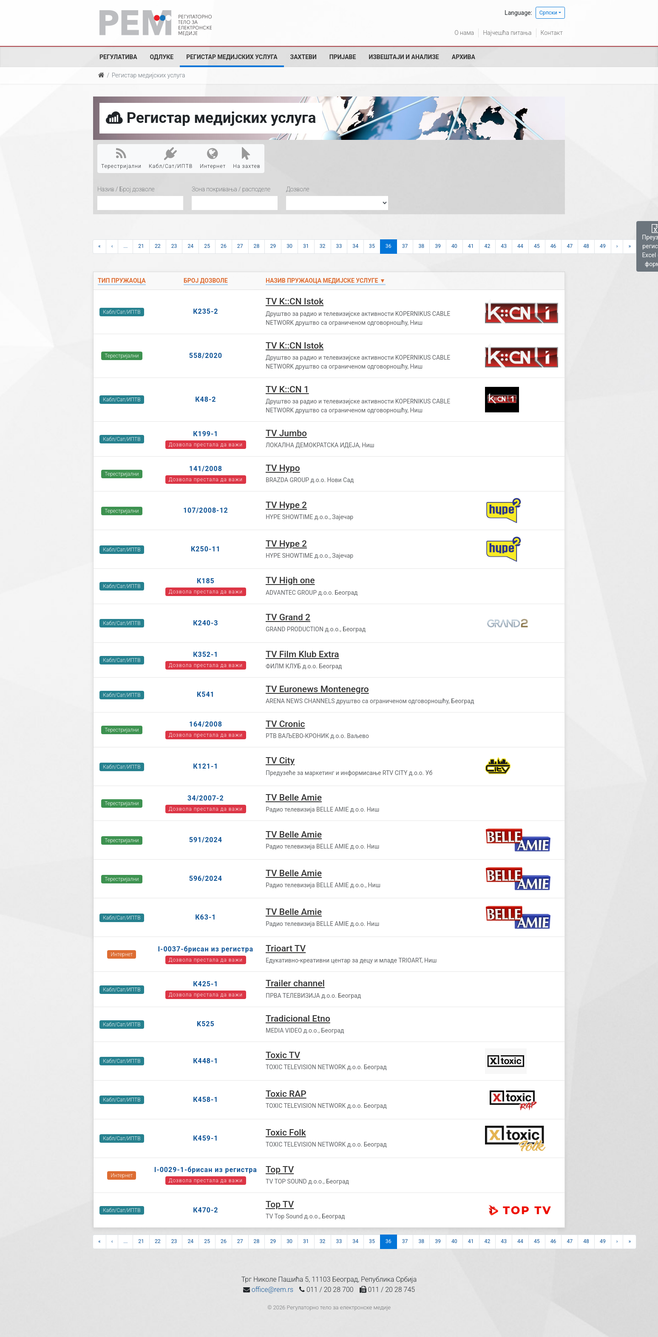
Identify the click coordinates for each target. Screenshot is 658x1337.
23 (174, 246)
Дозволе (297, 189)
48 (586, 246)
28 (257, 246)
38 (421, 246)
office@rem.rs (272, 1290)
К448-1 (205, 1061)
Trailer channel (295, 983)
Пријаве (342, 57)
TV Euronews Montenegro (317, 689)
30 (289, 246)
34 (355, 246)
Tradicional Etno (298, 1018)
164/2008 (205, 724)
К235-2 (205, 311)
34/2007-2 (205, 798)
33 (339, 246)
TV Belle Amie (294, 797)
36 (388, 246)
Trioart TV (286, 948)
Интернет (213, 158)
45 (537, 246)
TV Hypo (283, 468)
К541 (206, 694)
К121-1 (205, 766)
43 (504, 246)
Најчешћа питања (507, 32)
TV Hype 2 (286, 505)
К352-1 (205, 654)
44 (520, 246)
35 (372, 246)
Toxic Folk (286, 1132)
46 (553, 246)
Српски (548, 13)
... (125, 246)
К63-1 (205, 917)
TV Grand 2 (288, 617)
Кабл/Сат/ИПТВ (171, 158)
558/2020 (205, 356)
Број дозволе (205, 280)
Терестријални (121, 158)
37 (405, 246)
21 (141, 246)
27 (240, 246)
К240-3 (205, 623)
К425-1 (205, 984)
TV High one (290, 580)
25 (207, 246)
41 (471, 246)
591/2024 (205, 840)
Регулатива (118, 57)
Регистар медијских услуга (231, 57)
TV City (280, 760)
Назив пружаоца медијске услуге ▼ (326, 280)
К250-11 (206, 549)
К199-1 (205, 434)
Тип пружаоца (122, 280)
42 (488, 246)
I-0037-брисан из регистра (205, 949)
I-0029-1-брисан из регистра (205, 1170)
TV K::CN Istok (294, 301)
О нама (464, 32)
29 (273, 246)
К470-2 (205, 1210)
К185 (206, 581)
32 (323, 246)
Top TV (280, 1169)
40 (454, 246)
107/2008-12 (205, 510)
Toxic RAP (286, 1094)
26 (224, 246)
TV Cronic (285, 724)
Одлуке (162, 57)
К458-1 (205, 1100)
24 (190, 246)
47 (570, 246)
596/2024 (205, 878)
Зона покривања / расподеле (231, 189)
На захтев (246, 158)
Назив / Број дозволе (126, 189)
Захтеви (303, 57)
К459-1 (205, 1138)
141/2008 (205, 469)
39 (438, 246)
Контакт (552, 32)
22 (158, 246)
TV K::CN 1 (287, 389)
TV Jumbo (286, 433)
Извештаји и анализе (404, 57)
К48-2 (205, 399)
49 (603, 246)
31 (306, 246)
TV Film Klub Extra (302, 654)
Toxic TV (283, 1055)
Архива (463, 57)
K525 (206, 1024)
